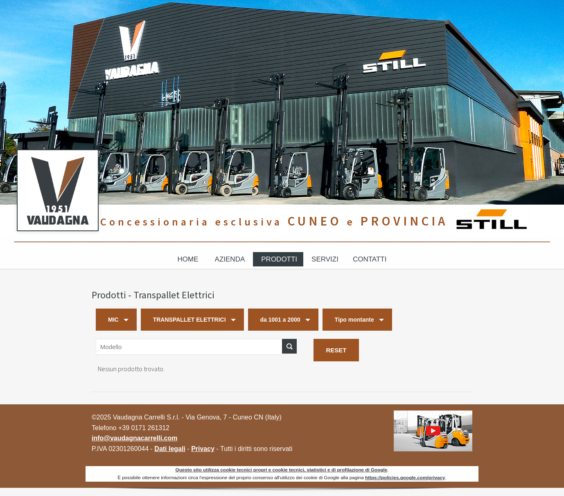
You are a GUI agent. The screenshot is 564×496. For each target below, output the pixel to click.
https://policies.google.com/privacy (405, 477)
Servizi (324, 259)
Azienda (230, 259)
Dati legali (169, 448)
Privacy (202, 448)
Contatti (369, 259)
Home (188, 259)
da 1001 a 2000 (280, 319)
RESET (336, 350)
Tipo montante (354, 319)
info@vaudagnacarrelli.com (134, 438)
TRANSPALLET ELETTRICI (189, 319)
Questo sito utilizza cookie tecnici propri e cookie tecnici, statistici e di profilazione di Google (282, 469)
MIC (113, 319)
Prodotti (279, 259)
